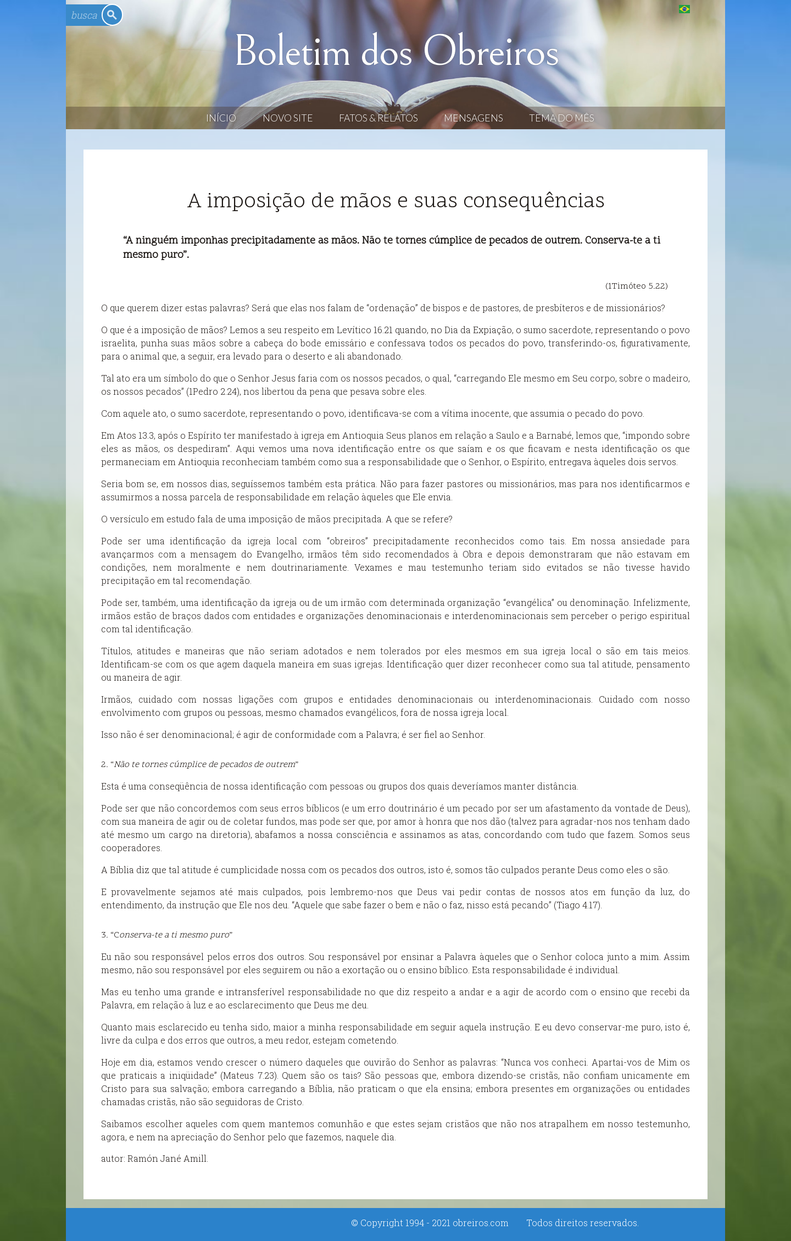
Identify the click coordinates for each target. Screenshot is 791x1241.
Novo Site (288, 118)
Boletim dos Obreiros (395, 51)
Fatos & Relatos (378, 118)
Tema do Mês (561, 118)
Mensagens (473, 118)
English (706, 8)
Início (221, 118)
